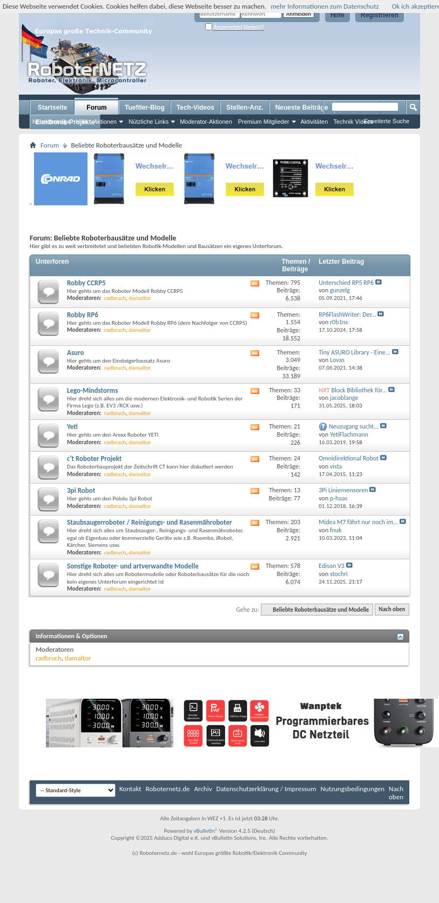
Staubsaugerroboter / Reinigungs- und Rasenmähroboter (149, 522)
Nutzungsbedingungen (353, 789)
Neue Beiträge (51, 121)
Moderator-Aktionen (206, 121)
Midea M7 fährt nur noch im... (358, 522)
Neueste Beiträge (301, 107)
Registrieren (380, 15)
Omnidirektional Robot (349, 458)
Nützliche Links (148, 121)
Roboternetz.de (168, 789)
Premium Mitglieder (263, 121)
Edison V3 (332, 566)
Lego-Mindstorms (92, 390)
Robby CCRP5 (86, 283)
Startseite (52, 107)
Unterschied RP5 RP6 (346, 282)
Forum (96, 107)
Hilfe (337, 15)
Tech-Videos (195, 107)
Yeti (72, 427)
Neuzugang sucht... (354, 426)
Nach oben (392, 609)
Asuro (75, 353)
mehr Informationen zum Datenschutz (325, 6)
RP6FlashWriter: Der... (347, 314)
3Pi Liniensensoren (343, 490)
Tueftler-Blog (145, 107)
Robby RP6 (82, 315)
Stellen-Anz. (245, 107)
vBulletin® (206, 830)
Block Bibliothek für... (359, 390)
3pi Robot (81, 490)
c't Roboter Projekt (94, 458)
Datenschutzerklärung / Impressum (266, 789)
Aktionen (105, 121)
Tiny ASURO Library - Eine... (354, 352)
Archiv (203, 789)
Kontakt (130, 789)
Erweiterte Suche (386, 121)
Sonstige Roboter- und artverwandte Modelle (133, 566)
